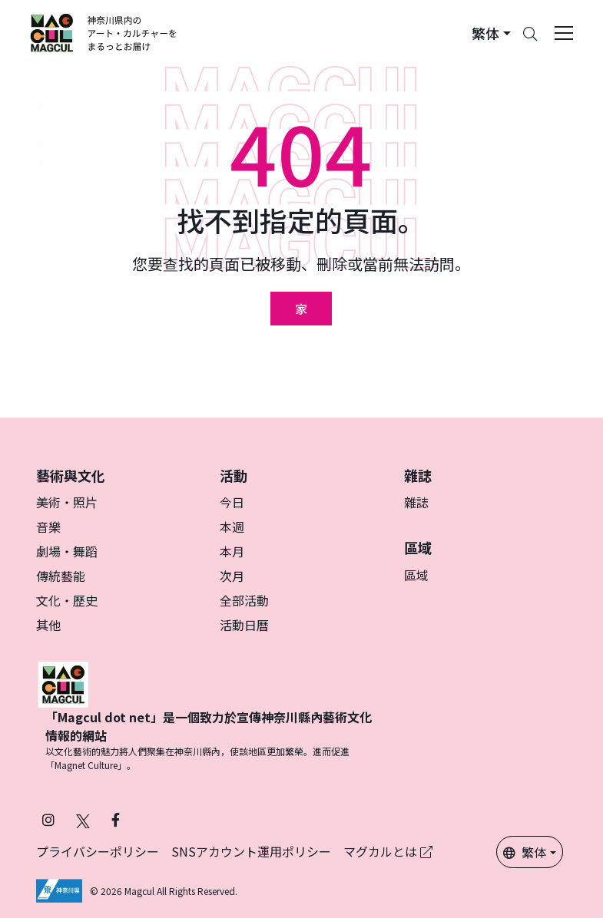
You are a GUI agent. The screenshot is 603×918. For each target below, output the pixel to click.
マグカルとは (387, 851)
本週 (232, 526)
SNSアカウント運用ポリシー (251, 851)
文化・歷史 (67, 600)
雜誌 (416, 502)
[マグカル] (63, 682)
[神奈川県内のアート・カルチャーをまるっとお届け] (104, 33)
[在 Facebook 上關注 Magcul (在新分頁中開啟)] (115, 819)
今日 (232, 502)
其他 (48, 625)
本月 (232, 551)
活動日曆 (244, 625)
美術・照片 (67, 502)
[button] (491, 33)
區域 (416, 575)
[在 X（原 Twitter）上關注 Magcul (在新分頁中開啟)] (83, 819)
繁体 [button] (524, 852)
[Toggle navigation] (563, 33)
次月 (232, 575)
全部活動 (244, 600)
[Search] (530, 33)
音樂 (48, 526)
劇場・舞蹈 (67, 551)
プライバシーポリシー (97, 851)
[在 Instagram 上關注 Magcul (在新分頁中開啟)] (48, 819)
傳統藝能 (60, 575)
